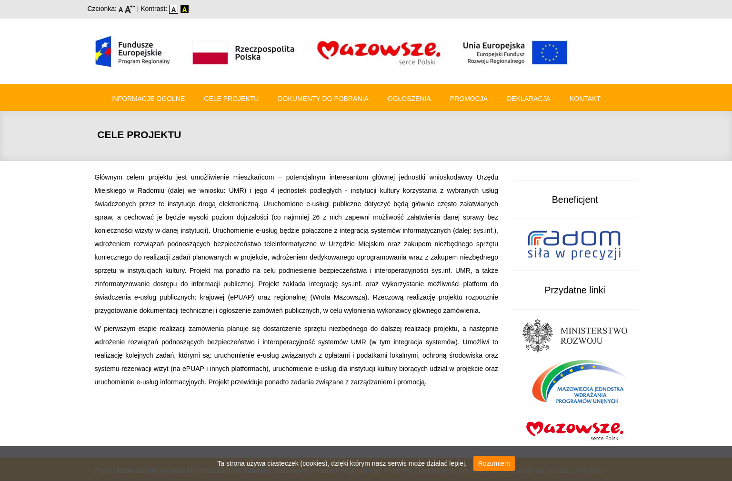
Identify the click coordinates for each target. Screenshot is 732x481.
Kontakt (585, 98)
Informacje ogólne (148, 98)
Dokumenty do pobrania (323, 98)
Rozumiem (494, 463)
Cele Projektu (231, 98)
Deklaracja (529, 98)
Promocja (469, 98)
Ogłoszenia (409, 98)
